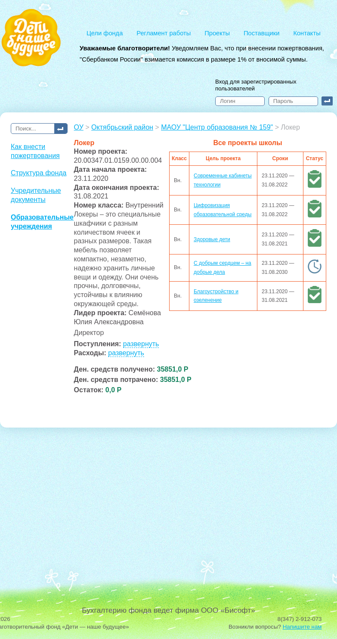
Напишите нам (302, 626)
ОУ (78, 127)
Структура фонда (38, 173)
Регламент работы (163, 33)
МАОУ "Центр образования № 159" (217, 127)
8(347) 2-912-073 (300, 619)
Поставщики (261, 33)
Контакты (306, 33)
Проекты (217, 33)
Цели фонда (105, 33)
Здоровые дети (212, 239)
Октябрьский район (122, 127)
